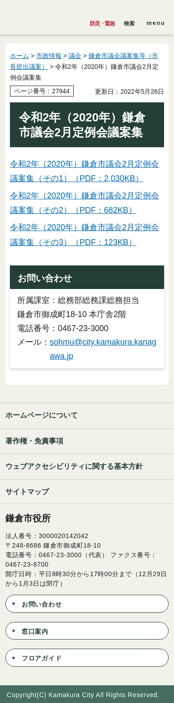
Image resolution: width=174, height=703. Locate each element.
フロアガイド (41, 658)
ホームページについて (41, 415)
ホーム (19, 55)
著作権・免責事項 (34, 441)
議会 (75, 55)
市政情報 (48, 55)
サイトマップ (27, 492)
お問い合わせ (41, 604)
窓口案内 (35, 631)
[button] (129, 21)
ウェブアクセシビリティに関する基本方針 (74, 466)
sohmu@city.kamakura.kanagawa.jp (103, 349)
